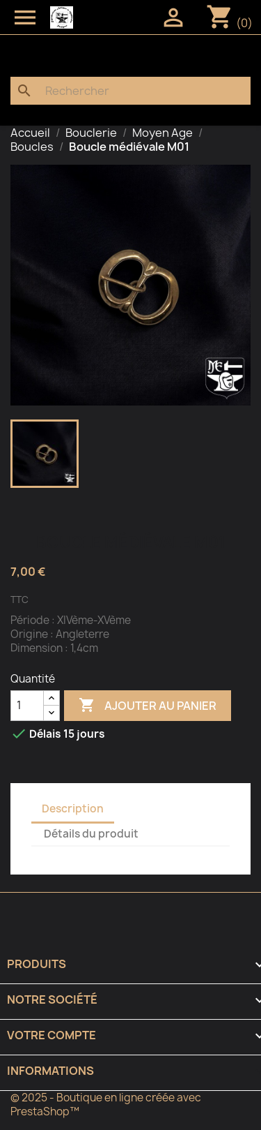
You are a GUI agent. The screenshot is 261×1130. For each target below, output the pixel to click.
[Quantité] (27, 705)
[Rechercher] (130, 91)
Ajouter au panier (147, 706)
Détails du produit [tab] (91, 833)
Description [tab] (73, 808)
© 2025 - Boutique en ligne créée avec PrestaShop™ (105, 1104)
